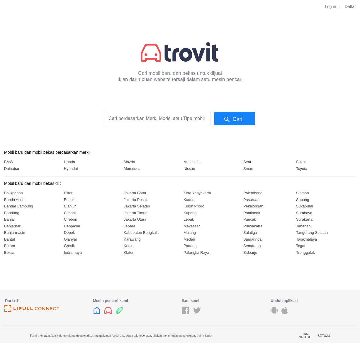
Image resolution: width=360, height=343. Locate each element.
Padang (190, 246)
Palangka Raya (196, 252)
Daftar (350, 6)
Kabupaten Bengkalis (141, 232)
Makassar (192, 226)
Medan (189, 239)
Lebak (189, 219)
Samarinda (252, 239)
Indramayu (73, 252)
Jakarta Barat (135, 193)
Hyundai (71, 168)
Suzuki (302, 162)
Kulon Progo (194, 206)
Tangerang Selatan (312, 232)
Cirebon (70, 219)
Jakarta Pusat (135, 199)
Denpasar (72, 226)
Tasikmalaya (306, 239)
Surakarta (304, 219)
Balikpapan (13, 193)
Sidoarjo (250, 252)
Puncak (249, 219)
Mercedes (132, 168)
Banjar (9, 219)
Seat (247, 162)
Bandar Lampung (18, 206)
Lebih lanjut (204, 335)
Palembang (252, 193)
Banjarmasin (14, 232)
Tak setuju (305, 335)
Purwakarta (252, 226)
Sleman (302, 193)
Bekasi (10, 252)
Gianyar (70, 239)
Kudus (189, 199)
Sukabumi (304, 206)
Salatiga (250, 232)
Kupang (190, 213)
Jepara (129, 226)
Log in (330, 6)
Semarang (252, 246)
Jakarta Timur (135, 213)
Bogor (69, 199)
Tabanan (303, 226)
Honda (69, 162)
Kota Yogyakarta (197, 193)
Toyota (301, 168)
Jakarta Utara (135, 219)
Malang (190, 232)
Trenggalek (305, 252)
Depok (69, 232)
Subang (302, 199)
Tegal (300, 246)
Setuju (323, 335)
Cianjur (70, 206)
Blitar (68, 193)
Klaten (129, 252)
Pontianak (251, 213)
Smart (248, 168)
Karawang (132, 239)
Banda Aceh (14, 199)
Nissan (189, 168)
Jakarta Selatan (137, 206)
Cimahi (70, 213)
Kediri (128, 246)
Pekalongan (253, 206)
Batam (9, 246)
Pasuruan (251, 199)
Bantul (9, 239)
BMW (8, 162)
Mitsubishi (192, 162)
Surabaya (304, 213)
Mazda (129, 162)
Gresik (69, 246)
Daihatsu (11, 168)
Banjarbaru (13, 226)
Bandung (11, 213)
